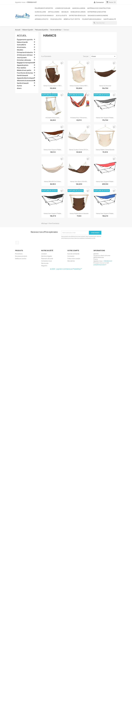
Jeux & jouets (61, 16)
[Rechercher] (105, 23)
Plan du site (44, 263)
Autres (19, 86)
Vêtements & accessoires (26, 81)
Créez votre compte (73, 258)
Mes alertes (71, 261)
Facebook (17, 242)
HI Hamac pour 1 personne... (79, 117)
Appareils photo (41, 19)
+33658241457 (31, 2)
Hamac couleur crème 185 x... (79, 86)
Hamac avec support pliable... (105, 117)
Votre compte (73, 251)
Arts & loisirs (53, 12)
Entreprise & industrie (97, 12)
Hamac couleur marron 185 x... (52, 86)
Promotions (18, 254)
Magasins (44, 266)
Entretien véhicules (77, 16)
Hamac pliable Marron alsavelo (79, 213)
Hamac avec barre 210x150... (79, 181)
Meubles (64, 12)
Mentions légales (46, 256)
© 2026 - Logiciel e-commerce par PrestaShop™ (66, 269)
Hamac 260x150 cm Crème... (53, 181)
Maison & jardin (78, 8)
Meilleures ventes (20, 258)
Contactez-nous (46, 261)
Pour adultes (56, 19)
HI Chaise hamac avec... (53, 117)
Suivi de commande (73, 254)
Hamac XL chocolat (105, 86)
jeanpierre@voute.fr (100, 265)
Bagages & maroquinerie (98, 16)
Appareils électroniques (25, 78)
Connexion (70, 256)
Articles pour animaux (44, 16)
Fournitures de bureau (91, 19)
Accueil (21, 35)
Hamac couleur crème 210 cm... (79, 149)
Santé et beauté (23, 83)
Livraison (44, 254)
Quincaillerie (40, 12)
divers (19, 88)
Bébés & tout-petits (72, 19)
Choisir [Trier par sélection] (103, 56)
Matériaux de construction (98, 8)
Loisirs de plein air (62, 8)
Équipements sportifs (44, 8)
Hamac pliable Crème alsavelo (105, 149)
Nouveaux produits (21, 256)
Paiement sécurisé (47, 258)
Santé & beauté (109, 19)
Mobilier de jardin (78, 12)
